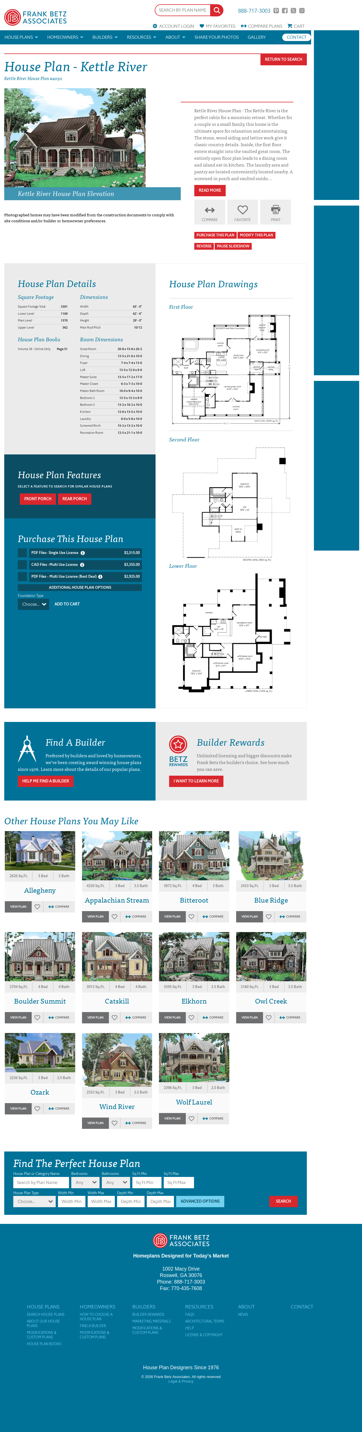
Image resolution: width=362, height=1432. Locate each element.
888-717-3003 (254, 10)
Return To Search (283, 59)
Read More (210, 190)
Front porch (37, 499)
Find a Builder (93, 1326)
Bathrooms (110, 1173)
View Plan (18, 907)
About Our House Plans (43, 1323)
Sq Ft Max (171, 1173)
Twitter (293, 10)
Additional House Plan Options (80, 585)
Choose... (30, 602)
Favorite (242, 219)
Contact (297, 37)
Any (79, 1182)
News (243, 1314)
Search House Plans (45, 1314)
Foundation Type (31, 593)
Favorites (220, 26)
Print (276, 219)
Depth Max (155, 1193)
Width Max (96, 1193)
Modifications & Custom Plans (42, 1335)
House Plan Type (26, 1193)
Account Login (176, 26)
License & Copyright (204, 1335)
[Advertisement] (336, 115)
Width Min (66, 1193)
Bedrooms (79, 1173)
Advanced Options (200, 1201)
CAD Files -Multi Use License (85, 564)
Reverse (204, 246)
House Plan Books (44, 1344)
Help (189, 1328)
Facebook (284, 10)
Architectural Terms (204, 1321)
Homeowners (62, 37)
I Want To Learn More (196, 781)
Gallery (257, 37)
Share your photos (217, 37)
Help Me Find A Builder (45, 781)
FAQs (189, 1314)
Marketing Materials (151, 1321)
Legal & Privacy (181, 1381)
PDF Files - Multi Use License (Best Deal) (85, 575)
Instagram (302, 10)
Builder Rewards (148, 1314)
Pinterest (276, 10)
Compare (265, 26)
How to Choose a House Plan (96, 1316)
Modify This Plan (256, 235)
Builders (102, 37)
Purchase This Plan (215, 235)
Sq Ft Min (139, 1173)
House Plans (19, 37)
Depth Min (125, 1193)
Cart (299, 26)
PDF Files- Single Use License (85, 552)
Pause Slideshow (233, 246)
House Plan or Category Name (36, 1173)
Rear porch (75, 499)
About (172, 37)
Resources (139, 37)
